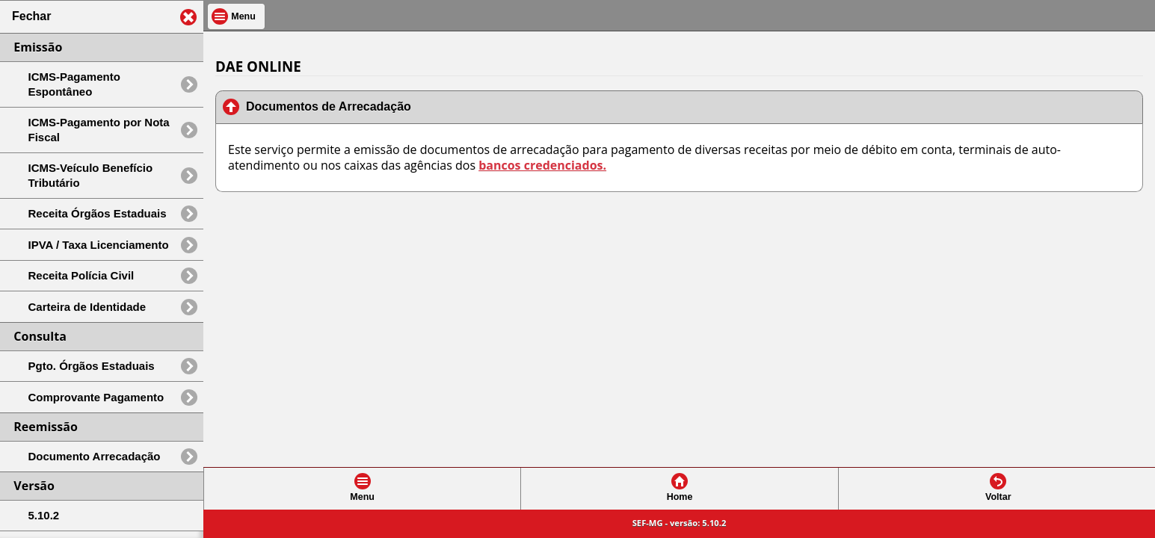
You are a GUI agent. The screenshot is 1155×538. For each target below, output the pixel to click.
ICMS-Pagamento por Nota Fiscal (99, 129)
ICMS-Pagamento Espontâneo (74, 84)
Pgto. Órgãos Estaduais (91, 365)
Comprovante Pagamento (96, 397)
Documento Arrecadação (94, 456)
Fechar (31, 16)
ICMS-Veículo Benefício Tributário (90, 175)
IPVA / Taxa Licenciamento (98, 244)
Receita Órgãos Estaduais (97, 213)
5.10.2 (44, 515)
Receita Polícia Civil (81, 275)
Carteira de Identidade (87, 306)
